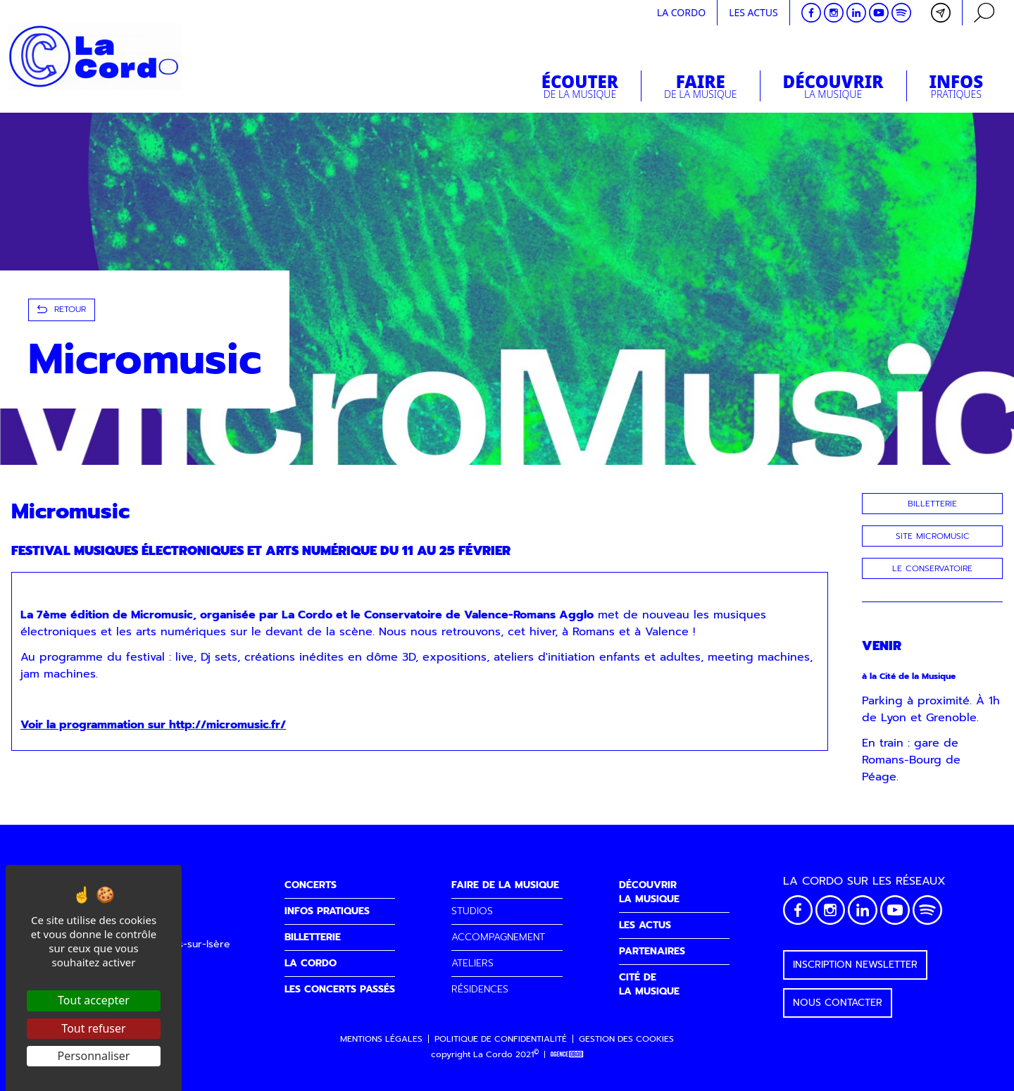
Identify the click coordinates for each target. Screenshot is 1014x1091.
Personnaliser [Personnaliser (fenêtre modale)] (94, 1056)
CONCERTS (310, 885)
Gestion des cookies (626, 1039)
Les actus (753, 12)
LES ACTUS (645, 925)
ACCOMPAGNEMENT (498, 937)
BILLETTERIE (312, 937)
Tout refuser (93, 1028)
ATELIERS (472, 963)
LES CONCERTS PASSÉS (339, 989)
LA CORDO (310, 963)
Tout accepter (94, 1000)
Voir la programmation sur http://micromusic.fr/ (153, 724)
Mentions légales (381, 1039)
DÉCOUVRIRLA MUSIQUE (649, 892)
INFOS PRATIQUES (327, 911)
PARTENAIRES (652, 951)
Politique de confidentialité (500, 1039)
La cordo (681, 12)
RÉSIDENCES (479, 989)
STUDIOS (472, 911)
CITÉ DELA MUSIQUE (649, 984)
